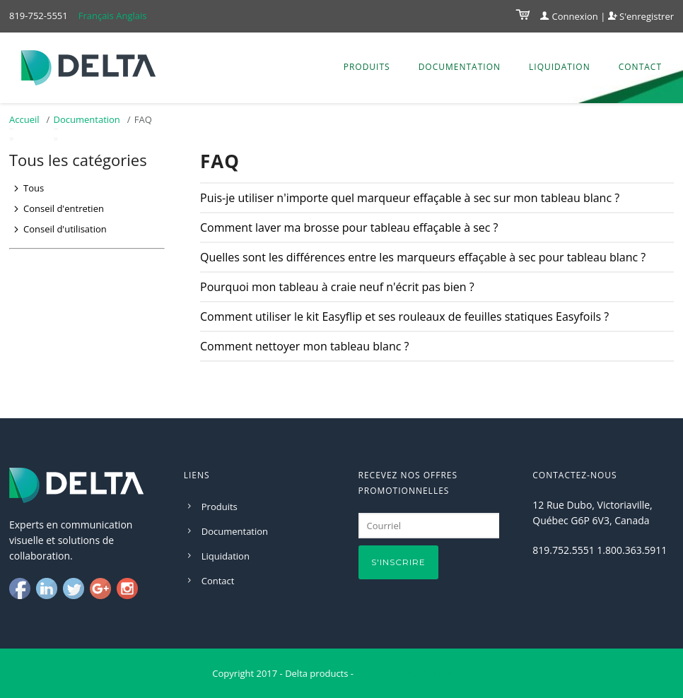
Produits (367, 67)
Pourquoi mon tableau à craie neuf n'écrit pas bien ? (337, 287)
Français (96, 15)
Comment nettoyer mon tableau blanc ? (304, 346)
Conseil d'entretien (63, 208)
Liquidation (559, 67)
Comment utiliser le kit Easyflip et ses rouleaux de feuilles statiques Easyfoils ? (404, 316)
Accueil (24, 119)
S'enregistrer (641, 16)
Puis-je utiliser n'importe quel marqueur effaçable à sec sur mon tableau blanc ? (409, 198)
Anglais (131, 15)
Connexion (569, 16)
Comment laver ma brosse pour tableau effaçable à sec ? (349, 227)
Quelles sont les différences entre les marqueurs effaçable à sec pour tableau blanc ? (423, 257)
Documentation (460, 67)
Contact (640, 67)
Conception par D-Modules (413, 673)
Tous (33, 188)
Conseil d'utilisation (65, 229)
